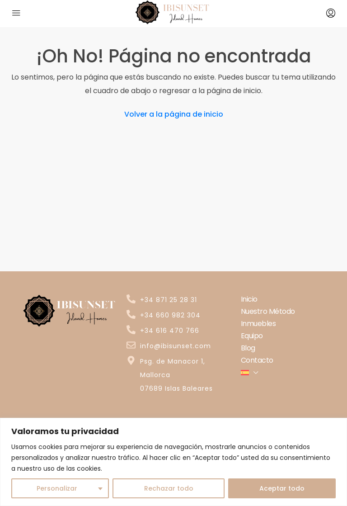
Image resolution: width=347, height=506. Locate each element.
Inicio (249, 299)
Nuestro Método (268, 311)
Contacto (257, 360)
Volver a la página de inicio (173, 114)
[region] (173, 462)
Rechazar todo (168, 488)
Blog (248, 348)
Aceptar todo (282, 488)
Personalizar (57, 488)
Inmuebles (258, 323)
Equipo (252, 336)
